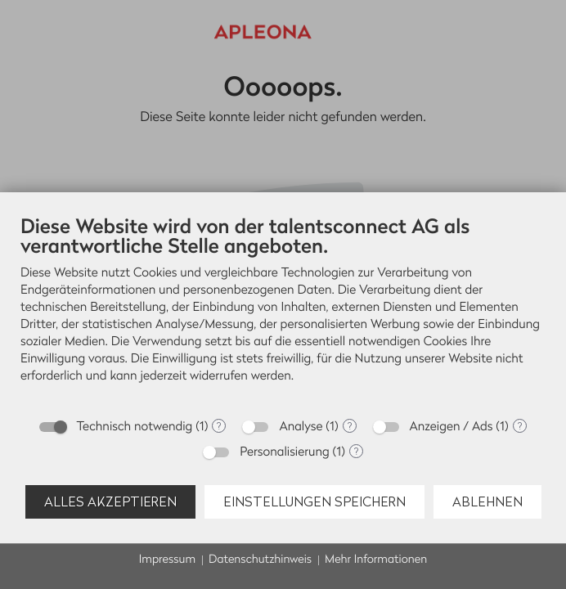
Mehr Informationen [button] (376, 560)
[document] (283, 311)
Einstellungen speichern (314, 501)
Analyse (300, 426)
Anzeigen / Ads (451, 426)
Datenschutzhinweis (260, 560)
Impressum (167, 560)
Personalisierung (285, 452)
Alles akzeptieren (110, 501)
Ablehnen (487, 501)
